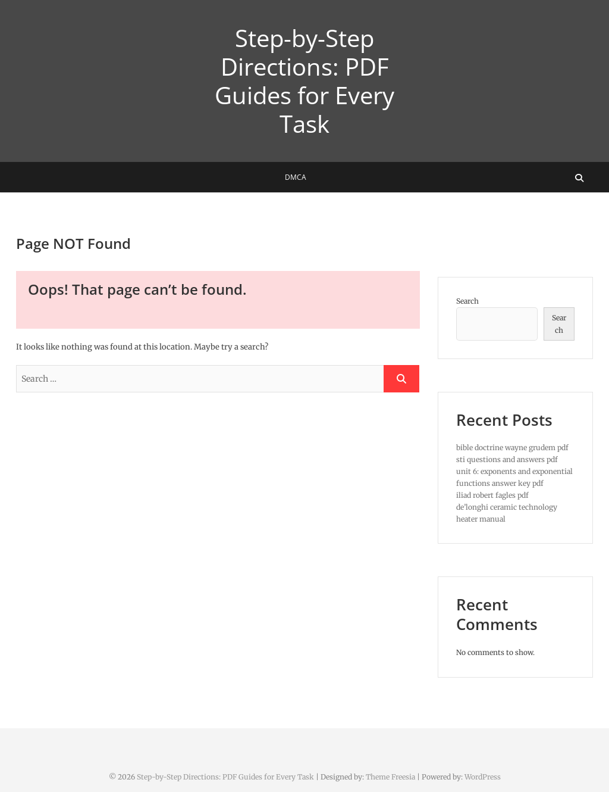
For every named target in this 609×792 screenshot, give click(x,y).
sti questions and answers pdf (507, 459)
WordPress (482, 776)
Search (467, 301)
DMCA (295, 177)
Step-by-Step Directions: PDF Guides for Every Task (304, 81)
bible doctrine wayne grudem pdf (512, 447)
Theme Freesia (390, 776)
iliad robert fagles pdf (492, 495)
